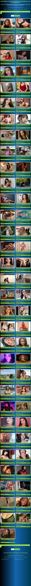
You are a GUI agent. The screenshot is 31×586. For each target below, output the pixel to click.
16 (25, 11)
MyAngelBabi (18, 519)
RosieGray (1, 101)
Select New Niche (17, 15)
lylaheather (17, 502)
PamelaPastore (18, 369)
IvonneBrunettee (2, 285)
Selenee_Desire (2, 84)
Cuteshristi (17, 84)
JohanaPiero (18, 268)
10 (14, 11)
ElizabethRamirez (2, 118)
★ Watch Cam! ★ (7, 49)
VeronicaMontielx (18, 419)
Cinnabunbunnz (2, 452)
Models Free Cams (20, 582)
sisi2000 (17, 118)
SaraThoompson (2, 134)
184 (29, 11)
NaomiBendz (18, 385)
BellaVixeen (17, 151)
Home (12, 15)
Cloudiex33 (2, 519)
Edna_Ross (17, 335)
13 (20, 11)
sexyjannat (2, 536)
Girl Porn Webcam (14, 582)
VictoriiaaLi (2, 218)
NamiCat (1, 419)
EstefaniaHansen (18, 536)
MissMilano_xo (18, 201)
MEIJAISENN (2, 502)
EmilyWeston (2, 251)
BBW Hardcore (9, 582)
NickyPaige (17, 402)
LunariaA (1, 17)
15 (23, 11)
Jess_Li (1, 402)
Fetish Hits (22, 584)
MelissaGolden (2, 201)
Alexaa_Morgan (18, 285)
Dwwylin (17, 218)
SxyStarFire (2, 369)
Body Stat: (8, 29)
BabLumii (1, 151)
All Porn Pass (25, 582)
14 (21, 570)
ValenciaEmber (18, 17)
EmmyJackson (18, 168)
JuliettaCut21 (18, 34)
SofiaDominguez (2, 335)
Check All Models (3, 11)
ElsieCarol (1, 268)
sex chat (26, 578)
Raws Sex (5, 582)
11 (16, 11)
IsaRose (17, 101)
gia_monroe (17, 251)
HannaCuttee (2, 385)
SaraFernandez (18, 469)
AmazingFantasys (3, 469)
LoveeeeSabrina (2, 168)
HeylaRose (17, 134)
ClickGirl (17, 452)
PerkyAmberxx (2, 34)
